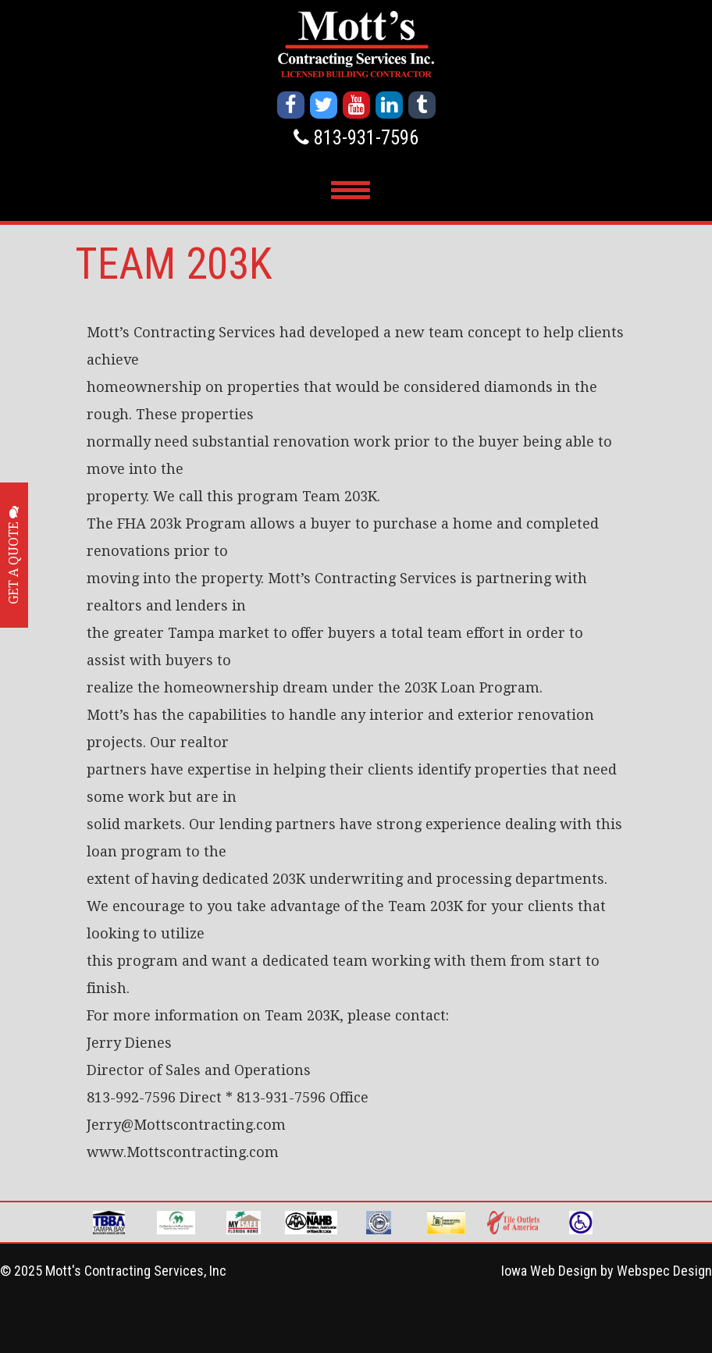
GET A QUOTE (13, 555)
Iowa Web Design (549, 1270)
